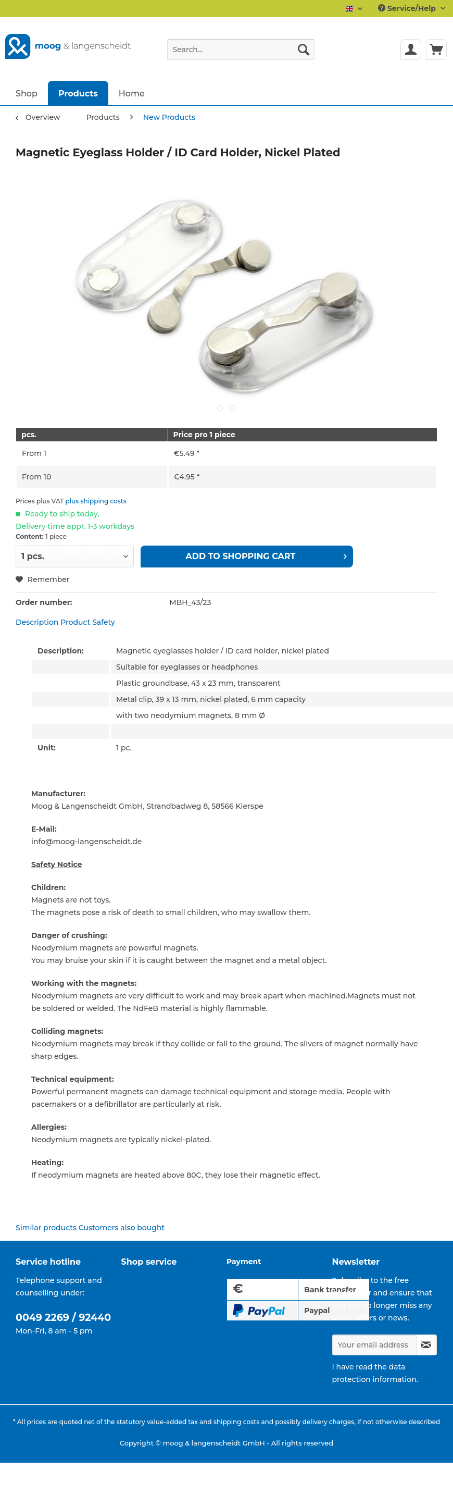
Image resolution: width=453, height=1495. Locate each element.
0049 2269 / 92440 (63, 1318)
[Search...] (240, 49)
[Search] (303, 49)
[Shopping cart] (436, 49)
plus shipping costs (96, 501)
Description (37, 622)
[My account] (410, 49)
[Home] (131, 93)
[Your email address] (374, 1345)
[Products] (78, 93)
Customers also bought (122, 1227)
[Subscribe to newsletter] (426, 1345)
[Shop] (26, 93)
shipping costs (236, 1422)
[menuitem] (240, 54)
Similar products (46, 1227)
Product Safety (87, 622)
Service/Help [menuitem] (408, 8)
